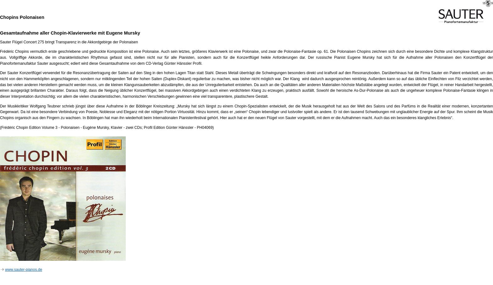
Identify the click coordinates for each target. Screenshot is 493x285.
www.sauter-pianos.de (21, 269)
